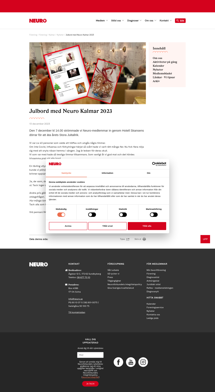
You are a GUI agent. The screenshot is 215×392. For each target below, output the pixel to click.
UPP (205, 239)
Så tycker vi (113, 273)
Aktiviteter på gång (165, 62)
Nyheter (60, 35)
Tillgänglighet (114, 280)
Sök (180, 20)
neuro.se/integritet (90, 377)
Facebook (118, 362)
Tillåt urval (107, 226)
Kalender (158, 65)
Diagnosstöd (153, 277)
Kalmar (52, 35)
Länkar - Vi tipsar (164, 77)
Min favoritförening (156, 270)
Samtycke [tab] (66, 173)
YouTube (131, 362)
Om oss (150, 20)
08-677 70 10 (83, 277)
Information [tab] (107, 173)
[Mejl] (90, 355)
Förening (33, 35)
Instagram (143, 362)
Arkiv (156, 81)
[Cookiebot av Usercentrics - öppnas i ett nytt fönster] (154, 164)
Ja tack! (90, 384)
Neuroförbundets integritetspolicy (125, 284)
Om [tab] (148, 173)
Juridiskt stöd (153, 284)
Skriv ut (138, 239)
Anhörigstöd (153, 280)
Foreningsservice (155, 307)
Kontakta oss (153, 314)
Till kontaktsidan (76, 312)
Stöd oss (117, 20)
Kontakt (166, 20)
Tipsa (122, 239)
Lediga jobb (153, 318)
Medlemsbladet (162, 73)
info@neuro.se (75, 299)
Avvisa (68, 226)
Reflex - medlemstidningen (160, 288)
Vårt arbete (113, 270)
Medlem (102, 20)
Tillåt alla (147, 226)
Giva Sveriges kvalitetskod (121, 288)
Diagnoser (134, 20)
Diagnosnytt (153, 291)
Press (110, 277)
